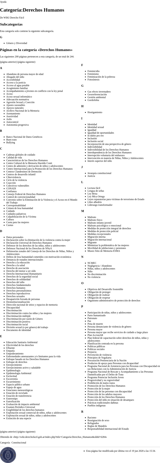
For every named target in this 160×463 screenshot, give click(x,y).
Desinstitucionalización (18, 302)
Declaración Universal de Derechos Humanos (29, 242)
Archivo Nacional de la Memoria (22, 110)
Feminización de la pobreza (101, 76)
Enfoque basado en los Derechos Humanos (27, 359)
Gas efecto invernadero (99, 91)
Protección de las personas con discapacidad (110, 391)
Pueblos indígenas (97, 405)
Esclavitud (11, 376)
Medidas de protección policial (103, 231)
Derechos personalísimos (18, 290)
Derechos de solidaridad (18, 279)
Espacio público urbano (18, 384)
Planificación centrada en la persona (106, 343)
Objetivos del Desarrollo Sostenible (105, 289)
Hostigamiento (95, 112)
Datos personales (14, 237)
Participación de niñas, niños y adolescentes (109, 312)
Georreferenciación (97, 94)
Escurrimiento (13, 381)
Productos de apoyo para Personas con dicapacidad (113, 363)
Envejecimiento (14, 364)
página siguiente (26, 62)
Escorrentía (12, 379)
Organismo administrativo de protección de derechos (114, 300)
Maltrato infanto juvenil (99, 222)
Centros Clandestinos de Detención (23, 171)
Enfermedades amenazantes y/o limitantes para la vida (33, 356)
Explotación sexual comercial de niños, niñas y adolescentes (36, 412)
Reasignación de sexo (98, 420)
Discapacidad (13, 307)
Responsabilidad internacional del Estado (108, 428)
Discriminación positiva (18, 321)
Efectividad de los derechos (20, 345)
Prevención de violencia (100, 354)
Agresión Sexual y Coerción (20, 102)
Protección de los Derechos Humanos (106, 397)
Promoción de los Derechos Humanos (106, 385)
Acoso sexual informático (19, 96)
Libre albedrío (95, 202)
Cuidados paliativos (16, 213)
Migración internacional (100, 239)
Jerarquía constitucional (99, 173)
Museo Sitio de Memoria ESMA (104, 251)
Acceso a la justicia (16, 82)
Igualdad (92, 130)
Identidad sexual (96, 127)
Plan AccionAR (95, 335)
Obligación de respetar (99, 297)
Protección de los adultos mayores (105, 394)
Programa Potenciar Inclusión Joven (106, 377)
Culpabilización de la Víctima (21, 216)
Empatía (10, 350)
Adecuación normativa (17, 99)
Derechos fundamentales (18, 285)
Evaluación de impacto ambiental (23, 404)
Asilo (9, 119)
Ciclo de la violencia (16, 180)
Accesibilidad (13, 79)
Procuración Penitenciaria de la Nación (107, 360)
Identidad (92, 124)
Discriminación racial (17, 324)
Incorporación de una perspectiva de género (109, 144)
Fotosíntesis (93, 79)
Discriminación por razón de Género (24, 318)
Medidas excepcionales (99, 234)
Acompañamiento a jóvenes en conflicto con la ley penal (34, 91)
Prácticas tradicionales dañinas (103, 402)
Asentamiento (13, 113)
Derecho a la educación (18, 262)
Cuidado (10, 211)
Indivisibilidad (95, 147)
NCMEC (92, 263)
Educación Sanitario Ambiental (22, 342)
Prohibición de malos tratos (101, 383)
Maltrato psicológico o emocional (104, 225)
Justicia (91, 176)
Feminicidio (94, 71)
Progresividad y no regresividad (103, 380)
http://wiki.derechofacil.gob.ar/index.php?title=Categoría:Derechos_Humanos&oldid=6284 (60, 437)
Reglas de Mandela (97, 426)
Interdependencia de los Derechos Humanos (110, 152)
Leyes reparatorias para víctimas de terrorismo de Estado (116, 199)
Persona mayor (95, 329)
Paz (89, 321)
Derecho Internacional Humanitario (24, 273)
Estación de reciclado (17, 393)
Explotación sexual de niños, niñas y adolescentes (31, 415)
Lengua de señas (96, 190)
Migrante (92, 242)
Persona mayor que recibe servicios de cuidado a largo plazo (118, 332)
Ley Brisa (92, 193)
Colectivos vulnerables (17, 185)
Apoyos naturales (15, 108)
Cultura (10, 219)
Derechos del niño (15, 282)
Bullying (10, 142)
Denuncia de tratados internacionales (24, 259)
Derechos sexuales (15, 296)
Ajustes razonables (15, 105)
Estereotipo (12, 398)
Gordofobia (93, 100)
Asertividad (12, 116)
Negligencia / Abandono (100, 265)
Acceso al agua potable (17, 85)
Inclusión (92, 138)
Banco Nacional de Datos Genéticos (24, 137)
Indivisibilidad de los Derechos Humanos (108, 149)
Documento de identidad (18, 330)
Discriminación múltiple (18, 316)
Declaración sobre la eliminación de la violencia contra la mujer (38, 240)
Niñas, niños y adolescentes (101, 268)
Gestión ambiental (97, 97)
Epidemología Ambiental (18, 373)
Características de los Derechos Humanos (27, 160)
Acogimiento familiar (17, 88)
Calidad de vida (14, 157)
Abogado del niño (15, 77)
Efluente (10, 348)
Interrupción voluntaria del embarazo (106, 155)
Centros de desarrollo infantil (20, 174)
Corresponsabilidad (16, 205)
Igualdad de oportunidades (101, 132)
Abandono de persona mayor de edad (24, 74)
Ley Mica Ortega (96, 196)
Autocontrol (12, 122)
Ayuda (3, 1)
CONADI (11, 188)
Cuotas (9, 225)
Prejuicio (92, 352)
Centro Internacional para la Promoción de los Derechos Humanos (39, 168)
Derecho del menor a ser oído (21, 271)
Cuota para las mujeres (17, 222)
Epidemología (13, 370)
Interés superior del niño (100, 161)
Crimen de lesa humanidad (19, 208)
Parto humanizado (97, 315)
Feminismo (93, 74)
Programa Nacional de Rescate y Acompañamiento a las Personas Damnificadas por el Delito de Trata (120, 373)
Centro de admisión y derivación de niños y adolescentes (34, 166)
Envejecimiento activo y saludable (23, 367)
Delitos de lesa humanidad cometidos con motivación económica (38, 257)
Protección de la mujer (99, 388)
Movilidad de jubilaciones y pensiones (107, 248)
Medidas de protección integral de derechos (109, 228)
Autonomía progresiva (17, 124)
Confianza (11, 191)
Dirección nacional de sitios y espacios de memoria (32, 304)
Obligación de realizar (99, 295)
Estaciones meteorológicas (19, 390)
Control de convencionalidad (20, 197)
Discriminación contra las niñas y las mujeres (29, 313)
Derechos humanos (15, 287)
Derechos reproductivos (18, 293)
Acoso (9, 93)
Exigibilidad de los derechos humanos (25, 410)
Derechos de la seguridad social (22, 276)
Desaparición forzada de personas (23, 299)
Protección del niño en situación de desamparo (111, 400)
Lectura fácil (94, 188)
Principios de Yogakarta (99, 357)
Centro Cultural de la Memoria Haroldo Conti (29, 163)
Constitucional (19, 442)
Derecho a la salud (15, 265)
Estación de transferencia (18, 395)
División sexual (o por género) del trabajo (27, 327)
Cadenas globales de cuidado (20, 154)
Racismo (92, 417)
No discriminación (97, 274)
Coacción (11, 183)
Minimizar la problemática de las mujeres (108, 245)
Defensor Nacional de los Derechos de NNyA (29, 248)
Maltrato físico (95, 220)
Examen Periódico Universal (20, 407)
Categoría (5, 442)
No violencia (94, 277)
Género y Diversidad (16, 43)
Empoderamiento (14, 353)
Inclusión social (95, 141)
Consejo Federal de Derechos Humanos (26, 194)
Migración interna (96, 236)
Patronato (92, 318)
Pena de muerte (95, 323)
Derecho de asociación (17, 268)
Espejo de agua (13, 387)
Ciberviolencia (13, 177)
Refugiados (93, 423)
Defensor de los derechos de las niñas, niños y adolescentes (35, 245)
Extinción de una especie (18, 418)
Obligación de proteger (99, 292)
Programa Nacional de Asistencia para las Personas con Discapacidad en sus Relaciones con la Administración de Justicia (124, 367)
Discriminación (14, 310)
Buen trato (11, 139)
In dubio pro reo (96, 135)
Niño (90, 271)
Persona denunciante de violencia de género (109, 326)
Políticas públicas (96, 346)
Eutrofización (13, 401)
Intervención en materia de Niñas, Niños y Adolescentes (116, 158)
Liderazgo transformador (100, 205)
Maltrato (92, 217)
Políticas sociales (96, 349)
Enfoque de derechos (16, 362)
